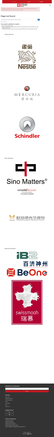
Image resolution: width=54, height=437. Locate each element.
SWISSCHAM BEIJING (9, 420)
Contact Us (7, 406)
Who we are (7, 397)
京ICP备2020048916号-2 (27, 432)
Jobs (6, 404)
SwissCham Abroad (8, 398)
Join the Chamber (8, 400)
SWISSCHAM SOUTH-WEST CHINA (11, 425)
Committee (7, 403)
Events (6, 401)
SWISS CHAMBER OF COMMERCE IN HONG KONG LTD (15, 426)
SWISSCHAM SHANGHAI (9, 422)
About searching (4, 21)
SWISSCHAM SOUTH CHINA (10, 423)
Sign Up (27, 391)
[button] (38, 8)
